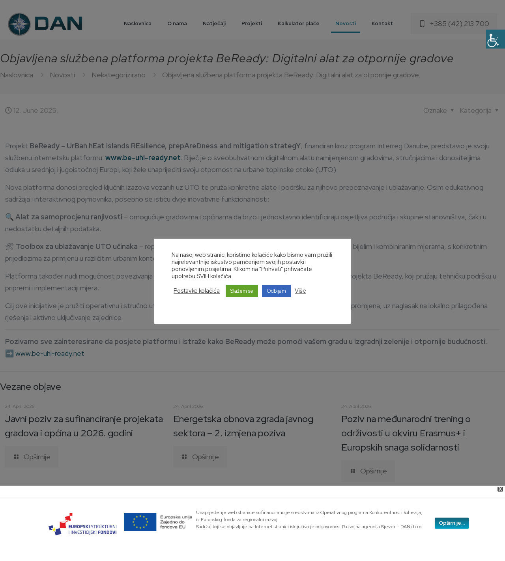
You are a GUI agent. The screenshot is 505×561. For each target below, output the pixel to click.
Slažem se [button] (241, 291)
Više (300, 290)
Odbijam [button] (276, 291)
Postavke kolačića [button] (197, 290)
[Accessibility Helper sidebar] (495, 39)
